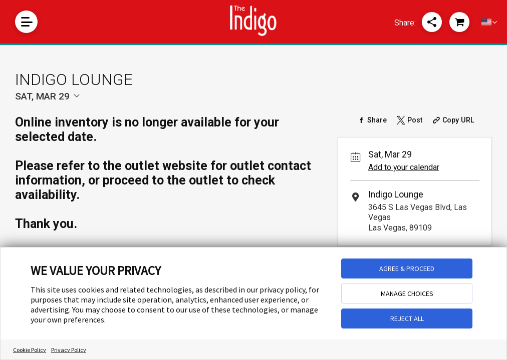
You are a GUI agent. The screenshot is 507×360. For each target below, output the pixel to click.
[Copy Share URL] (452, 120)
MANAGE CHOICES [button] (407, 293)
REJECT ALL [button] (407, 318)
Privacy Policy (68, 350)
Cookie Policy (29, 350)
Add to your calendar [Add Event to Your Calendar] (403, 167)
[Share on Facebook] (372, 120)
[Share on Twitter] (409, 120)
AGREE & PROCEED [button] (406, 268)
